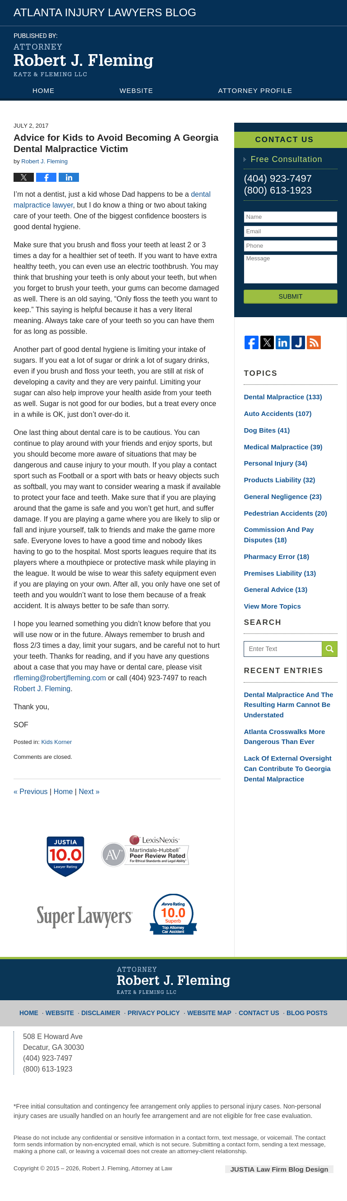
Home (43, 90)
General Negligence (278, 491)
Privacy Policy (158, 1009)
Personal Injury (271, 459)
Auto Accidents (273, 412)
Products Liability (274, 475)
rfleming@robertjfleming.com (60, 678)
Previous (31, 791)
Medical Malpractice (278, 444)
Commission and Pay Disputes (287, 527)
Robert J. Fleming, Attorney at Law (127, 1168)
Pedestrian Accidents (280, 507)
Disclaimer (110, 1009)
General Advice (272, 579)
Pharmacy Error (272, 548)
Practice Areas (64, 106)
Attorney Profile (255, 90)
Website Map (208, 1009)
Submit (291, 296)
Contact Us (186, 106)
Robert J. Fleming (42, 689)
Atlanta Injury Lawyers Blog (83, 55)
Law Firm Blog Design (290, 1169)
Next (89, 791)
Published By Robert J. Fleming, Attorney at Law (277, 50)
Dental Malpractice (278, 396)
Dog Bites (264, 428)
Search (330, 638)
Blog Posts (298, 1009)
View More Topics (270, 595)
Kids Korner (56, 742)
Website (136, 90)
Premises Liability (275, 564)
